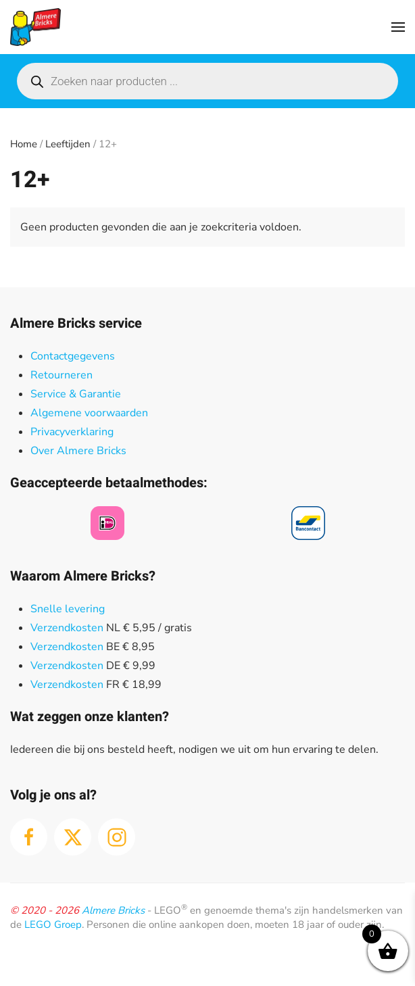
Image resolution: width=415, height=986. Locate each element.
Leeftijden (68, 144)
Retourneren (61, 375)
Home (23, 144)
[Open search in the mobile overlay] (207, 81)
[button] (398, 27)
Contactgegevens (72, 356)
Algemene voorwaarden (89, 412)
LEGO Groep (53, 924)
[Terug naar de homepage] (35, 27)
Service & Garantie (75, 394)
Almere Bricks (113, 910)
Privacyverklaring (72, 431)
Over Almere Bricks (78, 450)
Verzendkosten (66, 627)
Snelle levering (67, 608)
